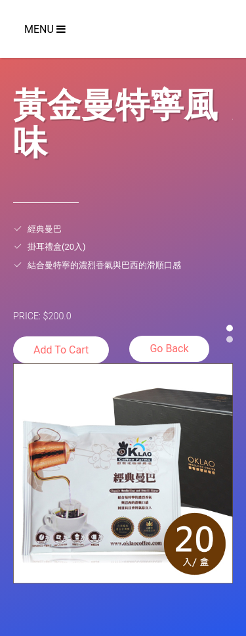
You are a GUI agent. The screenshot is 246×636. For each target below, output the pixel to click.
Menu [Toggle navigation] (45, 29)
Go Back (169, 348)
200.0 (60, 316)
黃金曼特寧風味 (115, 121)
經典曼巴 (45, 229)
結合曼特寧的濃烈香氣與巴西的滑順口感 (104, 265)
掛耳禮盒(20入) (57, 247)
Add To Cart (61, 350)
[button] (229, 328)
